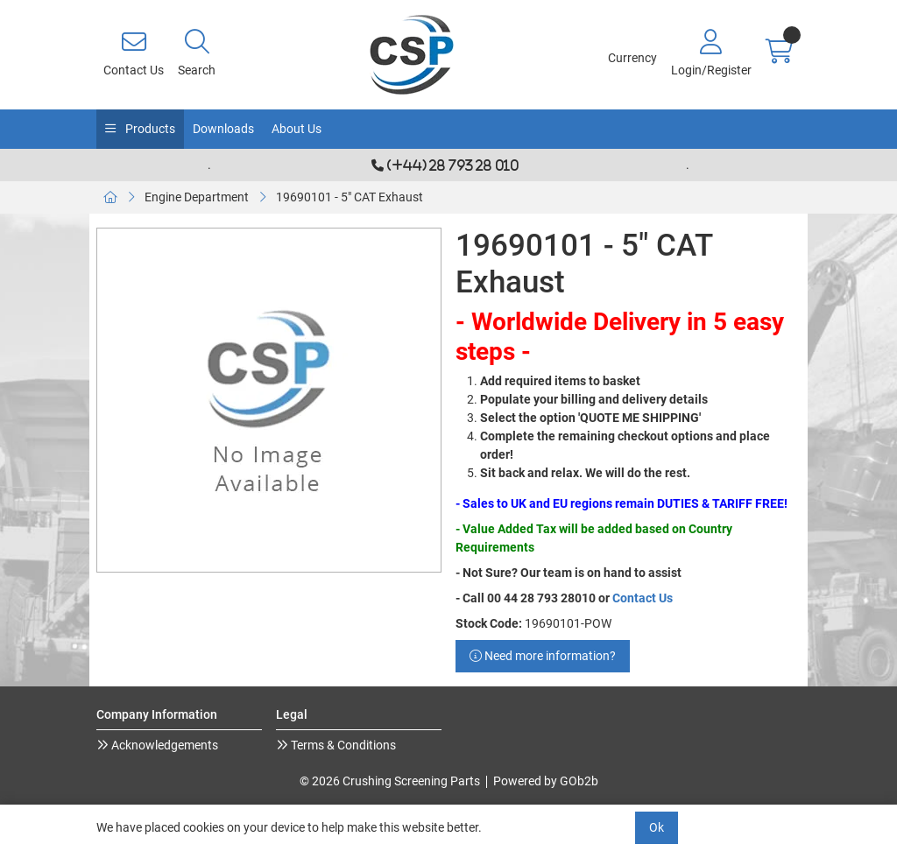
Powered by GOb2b (545, 781)
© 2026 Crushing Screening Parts (390, 781)
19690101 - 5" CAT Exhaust (349, 197)
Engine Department (197, 197)
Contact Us (642, 598)
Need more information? (543, 656)
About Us (296, 129)
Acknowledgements (163, 745)
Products (149, 129)
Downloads (223, 129)
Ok (656, 827)
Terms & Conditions (342, 745)
